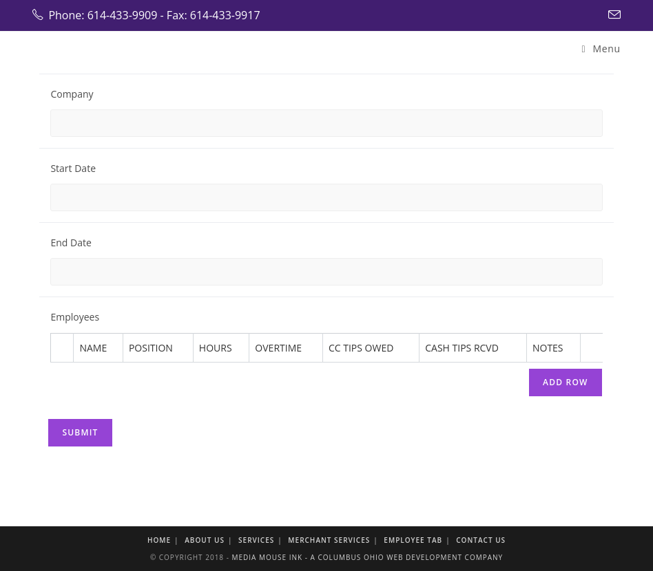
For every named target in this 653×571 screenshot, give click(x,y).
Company (71, 93)
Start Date (73, 168)
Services (256, 540)
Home (159, 540)
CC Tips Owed (361, 347)
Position (151, 347)
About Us (205, 540)
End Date (70, 242)
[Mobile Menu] (601, 48)
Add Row (565, 382)
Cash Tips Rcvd (462, 347)
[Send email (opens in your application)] (612, 15)
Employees (74, 316)
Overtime (278, 347)
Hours (215, 347)
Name (93, 347)
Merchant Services (329, 540)
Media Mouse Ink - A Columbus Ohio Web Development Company (367, 557)
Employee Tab (413, 540)
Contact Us (481, 540)
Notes (547, 347)
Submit (80, 432)
